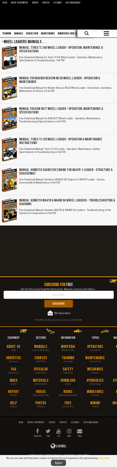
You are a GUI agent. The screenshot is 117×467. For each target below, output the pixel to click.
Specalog (41, 369)
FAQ (13, 369)
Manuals (18, 33)
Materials (41, 380)
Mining (95, 403)
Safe (80, 320)
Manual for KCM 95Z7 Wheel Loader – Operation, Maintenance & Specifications (61, 111)
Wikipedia (68, 346)
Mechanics (95, 369)
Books (68, 391)
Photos (40, 403)
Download (68, 380)
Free (68, 403)
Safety (68, 369)
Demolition (32, 33)
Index (14, 380)
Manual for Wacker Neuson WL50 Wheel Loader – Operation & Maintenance (59, 80)
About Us (13, 346)
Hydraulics (95, 380)
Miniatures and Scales (70, 33)
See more (104, 458)
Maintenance (48, 33)
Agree (58, 463)
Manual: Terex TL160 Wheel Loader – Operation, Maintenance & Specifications (61, 49)
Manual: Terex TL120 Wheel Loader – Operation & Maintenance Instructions (60, 141)
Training (6, 33)
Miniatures (95, 391)
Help (13, 403)
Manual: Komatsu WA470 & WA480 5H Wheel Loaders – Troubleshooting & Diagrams (67, 202)
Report (13, 391)
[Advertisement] (58, 250)
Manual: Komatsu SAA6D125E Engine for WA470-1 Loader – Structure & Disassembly (65, 172)
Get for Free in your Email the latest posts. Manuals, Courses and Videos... (58, 289)
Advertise (13, 358)
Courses (40, 358)
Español (58, 446)
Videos (41, 391)
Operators (95, 346)
